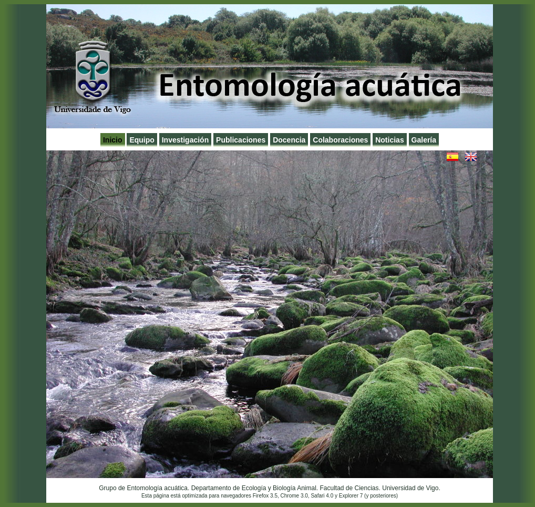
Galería (423, 140)
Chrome (290, 496)
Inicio (112, 140)
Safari (317, 496)
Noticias (389, 140)
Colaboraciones (340, 140)
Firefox (261, 496)
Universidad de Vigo (410, 488)
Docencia (289, 140)
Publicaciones (240, 140)
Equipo (141, 140)
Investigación (185, 140)
